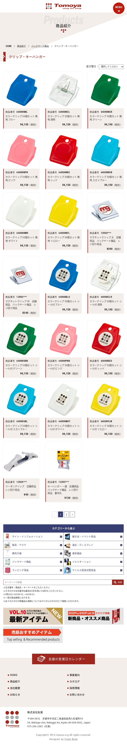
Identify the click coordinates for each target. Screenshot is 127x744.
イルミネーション (77, 562)
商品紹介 (21, 45)
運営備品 (73, 553)
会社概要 (15, 688)
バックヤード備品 (40, 45)
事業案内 (75, 675)
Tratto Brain (71, 739)
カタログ (75, 681)
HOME (9, 46)
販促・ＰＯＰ (15, 545)
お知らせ (15, 694)
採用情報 (75, 688)
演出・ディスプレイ (78, 545)
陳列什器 (13, 553)
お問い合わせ (77, 694)
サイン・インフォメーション (23, 536)
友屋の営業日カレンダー (66, 658)
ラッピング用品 (16, 570)
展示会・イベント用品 (80, 536)
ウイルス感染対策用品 (80, 570)
